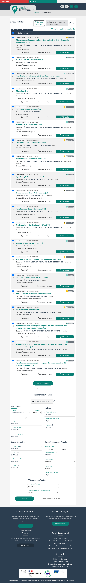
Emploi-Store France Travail (60, 566)
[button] (54, 401)
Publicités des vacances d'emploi (59, 541)
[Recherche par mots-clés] (43, 401)
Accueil (36, 12)
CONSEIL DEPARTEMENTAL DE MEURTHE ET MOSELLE (43, 45)
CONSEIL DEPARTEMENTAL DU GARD (38, 145)
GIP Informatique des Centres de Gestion (39, 580)
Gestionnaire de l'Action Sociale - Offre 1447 (33, 225)
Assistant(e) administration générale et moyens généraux (38, 76)
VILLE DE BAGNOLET (32, 195)
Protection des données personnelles (60, 546)
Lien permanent (43, 389)
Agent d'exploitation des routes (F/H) (30, 177)
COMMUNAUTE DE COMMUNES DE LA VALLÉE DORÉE (43, 78)
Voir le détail (65, 52)
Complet (50, 449)
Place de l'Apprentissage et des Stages (60, 564)
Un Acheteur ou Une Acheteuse (28, 309)
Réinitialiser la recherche (51, 498)
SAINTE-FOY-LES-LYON (32, 280)
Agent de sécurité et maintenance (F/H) (31, 209)
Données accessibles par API (60, 580)
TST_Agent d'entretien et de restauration (32, 277)
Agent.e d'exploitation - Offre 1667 (29, 124)
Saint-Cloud (29, 246)
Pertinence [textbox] (31, 486)
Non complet (62, 449)
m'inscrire (26, 526)
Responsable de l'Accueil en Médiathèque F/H (33, 293)
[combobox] (21, 412)
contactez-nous (25, 545)
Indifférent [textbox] (48, 461)
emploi (33, 1)
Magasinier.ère (22, 91)
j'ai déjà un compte (26, 530)
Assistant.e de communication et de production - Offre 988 (38, 259)
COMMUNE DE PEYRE (32, 112)
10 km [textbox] (35, 413)
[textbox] (21, 412)
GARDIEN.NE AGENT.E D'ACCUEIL (29, 60)
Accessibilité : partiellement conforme (60, 548)
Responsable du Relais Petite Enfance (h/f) (32, 193)
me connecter (60, 524)
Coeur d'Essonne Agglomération (35, 296)
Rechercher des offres (60, 538)
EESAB (27, 62)
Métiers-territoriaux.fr (60, 559)
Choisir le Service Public (60, 561)
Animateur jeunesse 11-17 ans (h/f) (29, 243)
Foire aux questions (60, 543)
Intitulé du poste (22, 33)
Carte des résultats (39, 23)
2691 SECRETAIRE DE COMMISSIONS (31, 142)
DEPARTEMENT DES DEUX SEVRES (36, 179)
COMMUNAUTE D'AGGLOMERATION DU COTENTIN (42, 331)
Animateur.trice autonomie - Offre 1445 (31, 159)
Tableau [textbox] (30, 493)
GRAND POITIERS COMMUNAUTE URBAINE (40, 312)
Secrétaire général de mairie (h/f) (28, 109)
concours (5, 1)
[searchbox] (26, 423)
